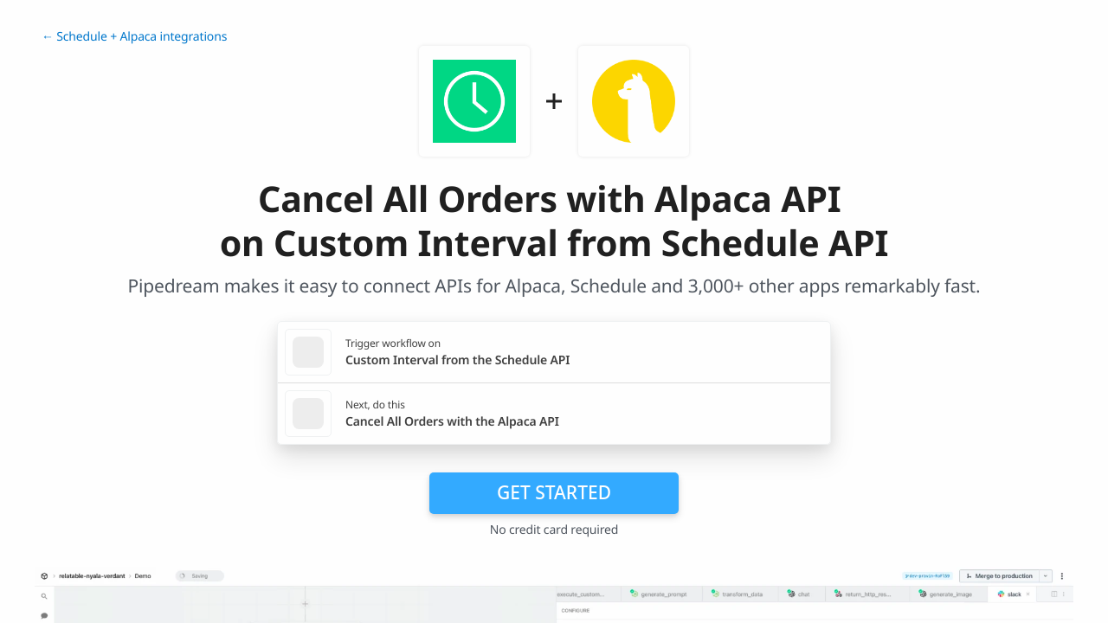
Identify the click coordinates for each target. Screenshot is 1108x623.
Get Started (554, 492)
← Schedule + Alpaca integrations (134, 37)
